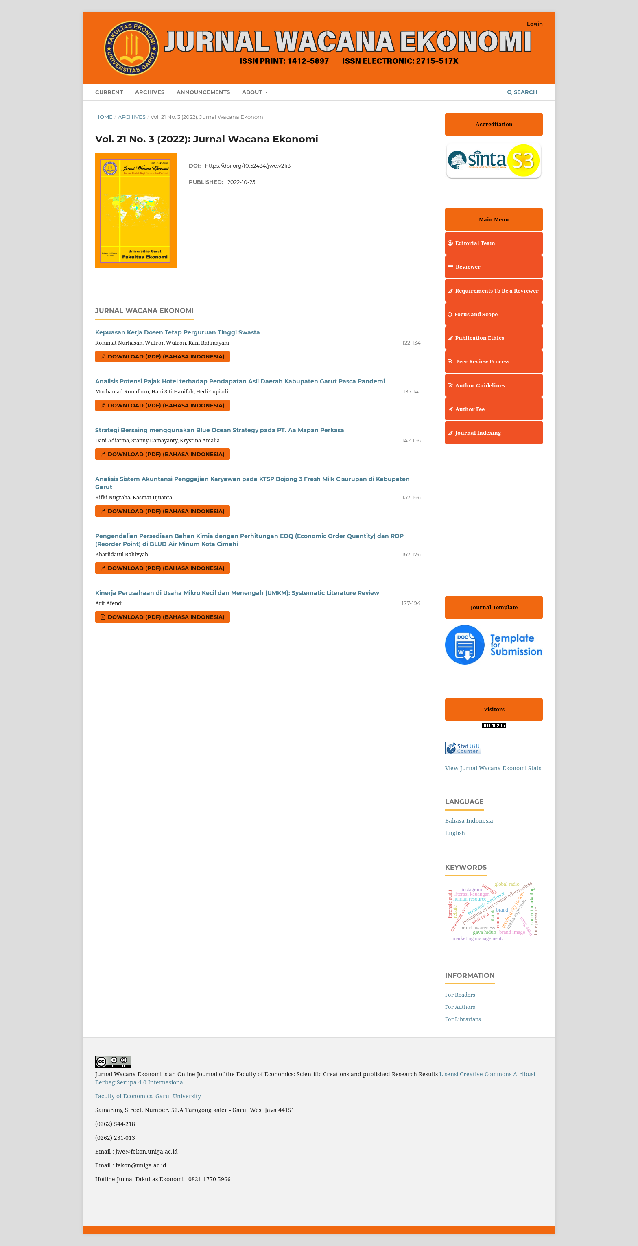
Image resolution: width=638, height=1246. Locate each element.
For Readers (460, 994)
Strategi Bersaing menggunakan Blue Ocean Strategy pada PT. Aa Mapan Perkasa (219, 430)
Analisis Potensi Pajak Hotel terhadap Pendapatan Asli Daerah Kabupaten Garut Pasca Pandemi (240, 381)
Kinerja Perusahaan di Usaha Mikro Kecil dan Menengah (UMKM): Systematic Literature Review (237, 593)
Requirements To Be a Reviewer (492, 290)
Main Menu (494, 219)
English (455, 833)
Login (535, 23)
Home (104, 117)
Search (522, 92)
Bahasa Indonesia (469, 820)
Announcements (203, 92)
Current (109, 92)
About (253, 92)
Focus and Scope (471, 314)
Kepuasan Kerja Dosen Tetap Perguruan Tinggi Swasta (177, 332)
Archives (149, 92)
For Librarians (463, 1019)
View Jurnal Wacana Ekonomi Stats (493, 768)
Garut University (178, 1096)
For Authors (460, 1006)
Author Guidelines (475, 385)
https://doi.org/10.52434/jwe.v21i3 (248, 165)
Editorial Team (470, 243)
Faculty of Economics (123, 1096)
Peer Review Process (477, 361)
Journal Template (494, 607)
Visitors (494, 709)
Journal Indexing (473, 432)
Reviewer (463, 266)
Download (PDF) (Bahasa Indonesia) (165, 356)
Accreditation (494, 124)
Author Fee (465, 409)
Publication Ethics (474, 337)
